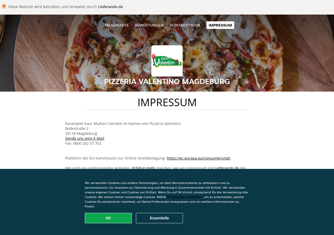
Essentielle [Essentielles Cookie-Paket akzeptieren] (159, 218)
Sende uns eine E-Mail (84, 138)
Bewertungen (149, 25)
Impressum (220, 25)
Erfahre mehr (144, 168)
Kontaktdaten (185, 25)
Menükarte (117, 25)
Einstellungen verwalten (184, 197)
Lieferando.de (227, 168)
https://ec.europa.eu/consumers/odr (198, 158)
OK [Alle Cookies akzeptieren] (108, 218)
